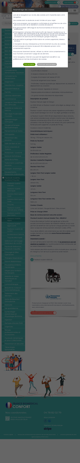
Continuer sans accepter (47, 64)
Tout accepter (29, 64)
